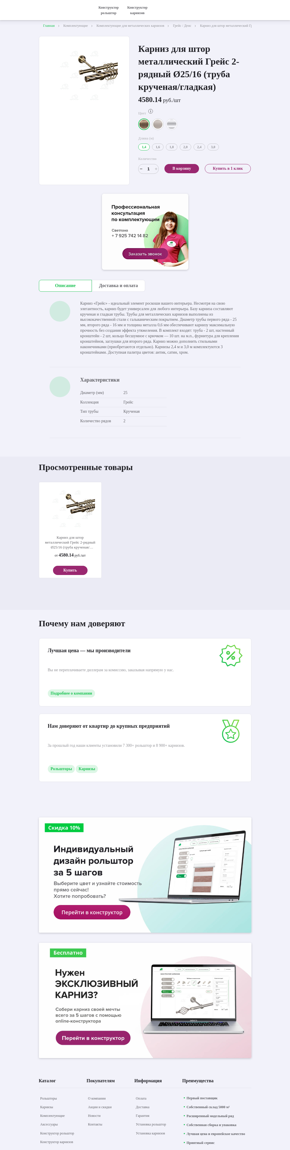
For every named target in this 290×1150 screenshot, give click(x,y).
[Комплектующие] (52, 1116)
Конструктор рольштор (108, 10)
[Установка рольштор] (151, 1124)
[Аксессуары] (49, 1124)
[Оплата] (141, 1098)
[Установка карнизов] (150, 1133)
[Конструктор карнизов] (56, 1142)
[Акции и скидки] (100, 1107)
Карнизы (87, 769)
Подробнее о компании (71, 693)
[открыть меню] (247, 10)
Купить (70, 570)
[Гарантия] (142, 1116)
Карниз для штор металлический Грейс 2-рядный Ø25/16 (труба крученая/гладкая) (70, 542)
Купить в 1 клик (228, 168)
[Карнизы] (46, 1107)
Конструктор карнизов (137, 10)
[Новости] (94, 1116)
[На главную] (63, 10)
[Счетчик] (148, 169)
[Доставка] (142, 1107)
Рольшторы (61, 769)
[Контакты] (95, 1124)
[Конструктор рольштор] (57, 1133)
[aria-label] (145, 232)
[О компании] (97, 1098)
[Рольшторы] (48, 1098)
